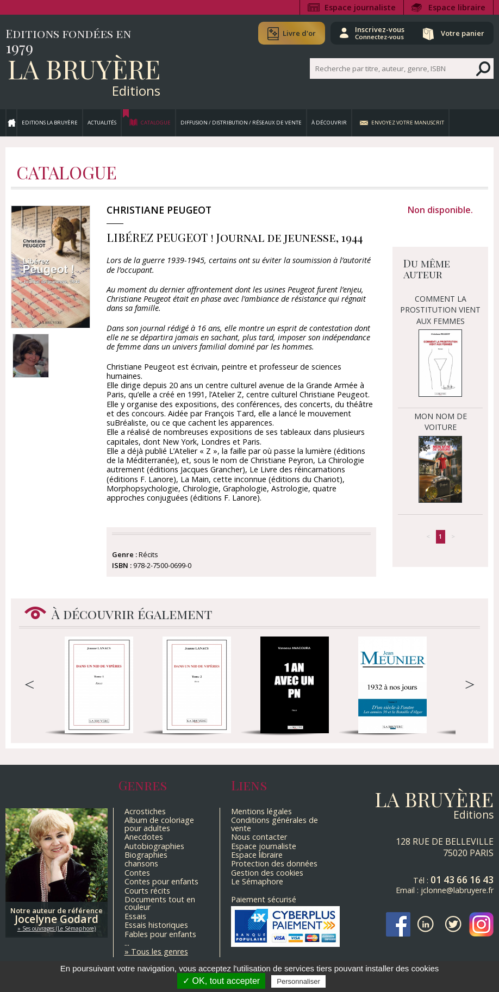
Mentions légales (261, 811)
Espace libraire (456, 7)
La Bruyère (84, 68)
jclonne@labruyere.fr (457, 890)
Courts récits (147, 890)
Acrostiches (145, 811)
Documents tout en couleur (159, 903)
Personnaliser (298, 981)
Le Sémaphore (257, 881)
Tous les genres (159, 951)
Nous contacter (259, 837)
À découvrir (329, 122)
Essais (135, 916)
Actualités (102, 122)
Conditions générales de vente (274, 824)
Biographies (145, 855)
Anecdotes (143, 837)
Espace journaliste (360, 7)
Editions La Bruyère (50, 122)
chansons (141, 863)
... (126, 943)
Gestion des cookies (267, 873)
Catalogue (156, 122)
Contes (137, 873)
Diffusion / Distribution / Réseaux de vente (241, 122)
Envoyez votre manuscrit (407, 122)
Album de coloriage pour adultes (159, 824)
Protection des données (274, 863)
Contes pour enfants (161, 881)
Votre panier (462, 33)
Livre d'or (299, 33)
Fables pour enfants (160, 934)
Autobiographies (154, 846)
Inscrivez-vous (379, 32)
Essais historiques (156, 925)
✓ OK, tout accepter (221, 980)
